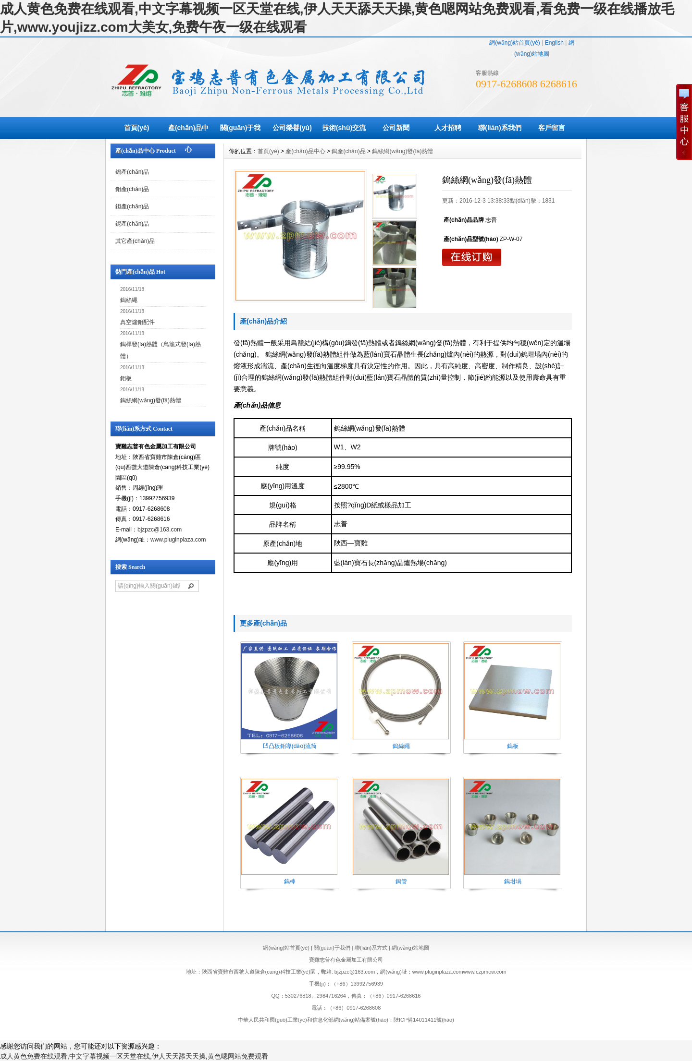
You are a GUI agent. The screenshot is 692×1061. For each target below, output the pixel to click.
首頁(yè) (136, 128)
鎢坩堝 (512, 881)
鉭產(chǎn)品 (132, 206)
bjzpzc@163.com (159, 529)
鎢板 (513, 746)
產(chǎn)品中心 (188, 138)
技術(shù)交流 (344, 128)
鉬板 (126, 378)
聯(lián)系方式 (371, 948)
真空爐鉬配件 (137, 322)
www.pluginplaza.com (178, 539)
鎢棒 (290, 881)
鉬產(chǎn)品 (132, 189)
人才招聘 (447, 128)
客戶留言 (551, 128)
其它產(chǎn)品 (135, 241)
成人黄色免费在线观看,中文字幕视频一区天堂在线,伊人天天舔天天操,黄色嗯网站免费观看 (134, 1056)
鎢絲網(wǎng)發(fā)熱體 (150, 400)
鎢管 (401, 881)
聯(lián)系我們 (499, 128)
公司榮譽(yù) (292, 128)
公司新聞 (396, 128)
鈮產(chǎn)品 (132, 223)
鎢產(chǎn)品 (132, 172)
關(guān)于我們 (240, 138)
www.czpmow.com (485, 972)
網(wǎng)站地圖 (410, 948)
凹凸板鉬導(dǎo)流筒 (290, 746)
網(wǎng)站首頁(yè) (514, 42)
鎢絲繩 (128, 300)
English (554, 42)
